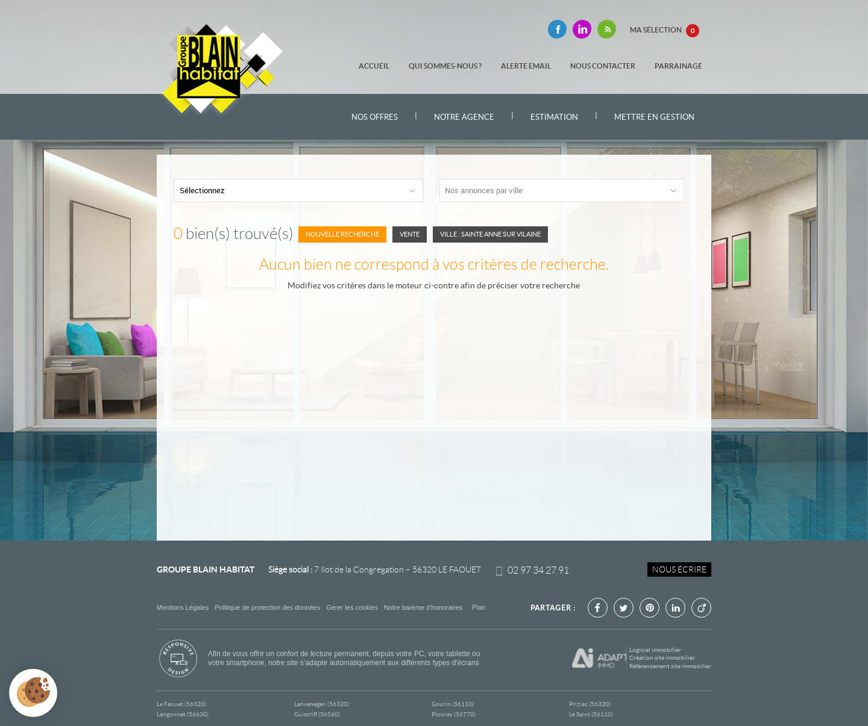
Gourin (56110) (453, 704)
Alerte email (526, 66)
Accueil (374, 66)
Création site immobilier (662, 657)
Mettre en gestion (654, 117)
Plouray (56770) (454, 714)
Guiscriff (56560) (317, 714)
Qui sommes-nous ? (445, 66)
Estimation (554, 117)
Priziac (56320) (590, 704)
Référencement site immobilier (670, 666)
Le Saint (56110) (591, 714)
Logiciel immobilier (655, 650)
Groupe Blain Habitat (205, 569)
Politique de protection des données (267, 607)
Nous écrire (679, 569)
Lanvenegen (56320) (321, 704)
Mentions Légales (183, 607)
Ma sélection (664, 30)
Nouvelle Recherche (342, 234)
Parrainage (678, 66)
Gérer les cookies (352, 607)
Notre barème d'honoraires (424, 607)
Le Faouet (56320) (181, 704)
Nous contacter (602, 66)
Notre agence (464, 117)
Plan (478, 607)
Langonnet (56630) (183, 714)
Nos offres (374, 117)
